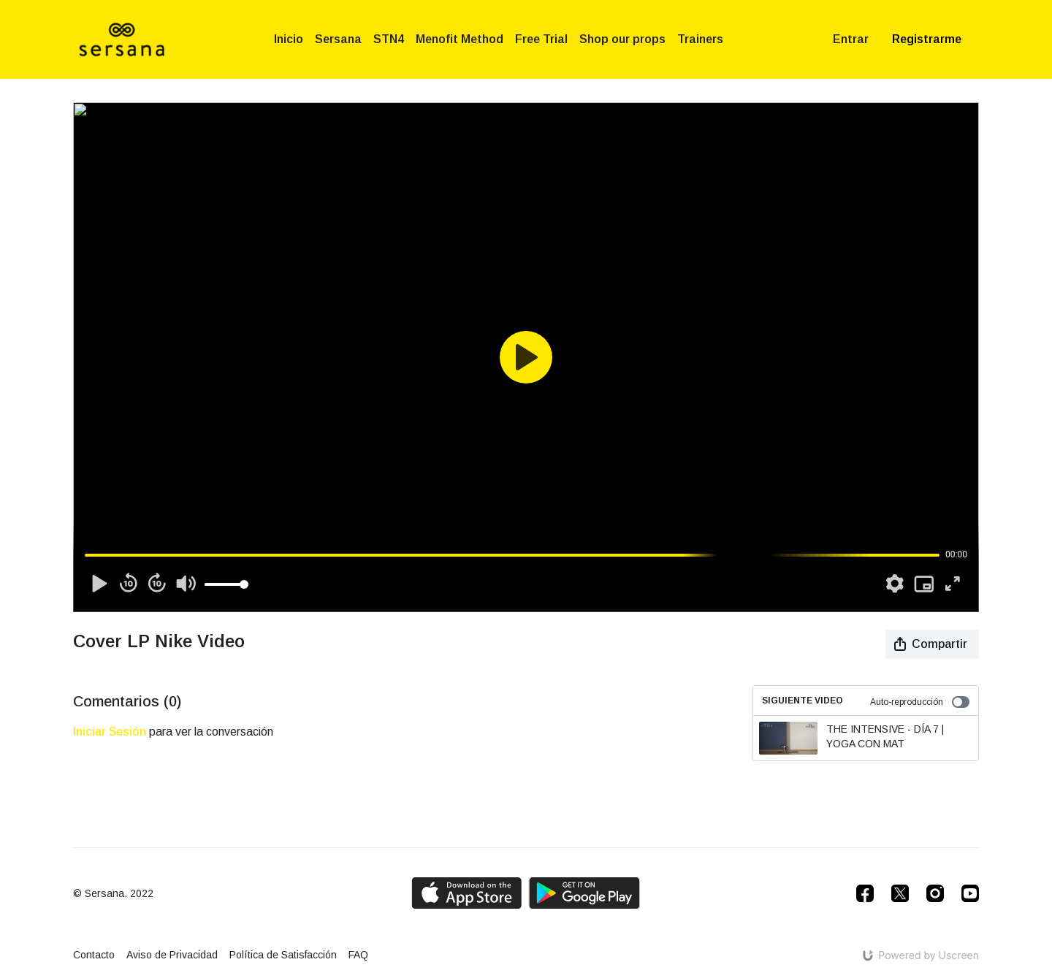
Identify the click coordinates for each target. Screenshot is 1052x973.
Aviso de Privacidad (172, 955)
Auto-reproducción (919, 702)
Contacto (94, 955)
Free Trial (541, 39)
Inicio (288, 39)
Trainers (700, 39)
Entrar (851, 39)
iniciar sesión (109, 731)
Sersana (338, 39)
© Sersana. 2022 (113, 893)
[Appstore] (466, 893)
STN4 (388, 39)
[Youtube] (970, 893)
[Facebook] (865, 893)
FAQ (358, 955)
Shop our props (622, 39)
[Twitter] (900, 893)
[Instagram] (935, 893)
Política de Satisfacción (283, 955)
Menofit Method (459, 39)
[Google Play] (584, 893)
